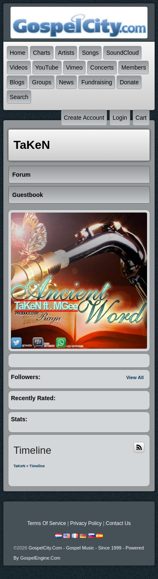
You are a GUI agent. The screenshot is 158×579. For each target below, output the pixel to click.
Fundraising (96, 82)
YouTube (47, 67)
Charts (41, 52)
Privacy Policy (86, 523)
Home (17, 52)
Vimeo (74, 67)
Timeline (37, 466)
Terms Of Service (46, 523)
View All (135, 377)
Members (133, 67)
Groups (41, 82)
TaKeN (19, 466)
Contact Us (118, 523)
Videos (19, 67)
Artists (66, 52)
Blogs (17, 82)
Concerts (102, 67)
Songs (90, 52)
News (66, 82)
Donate (129, 82)
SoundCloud (122, 52)
